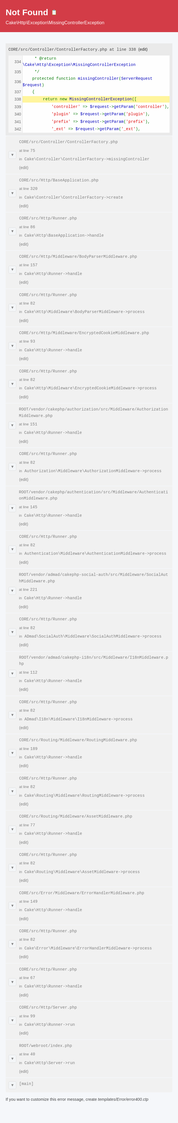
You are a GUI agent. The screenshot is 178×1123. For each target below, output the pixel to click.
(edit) (143, 49)
